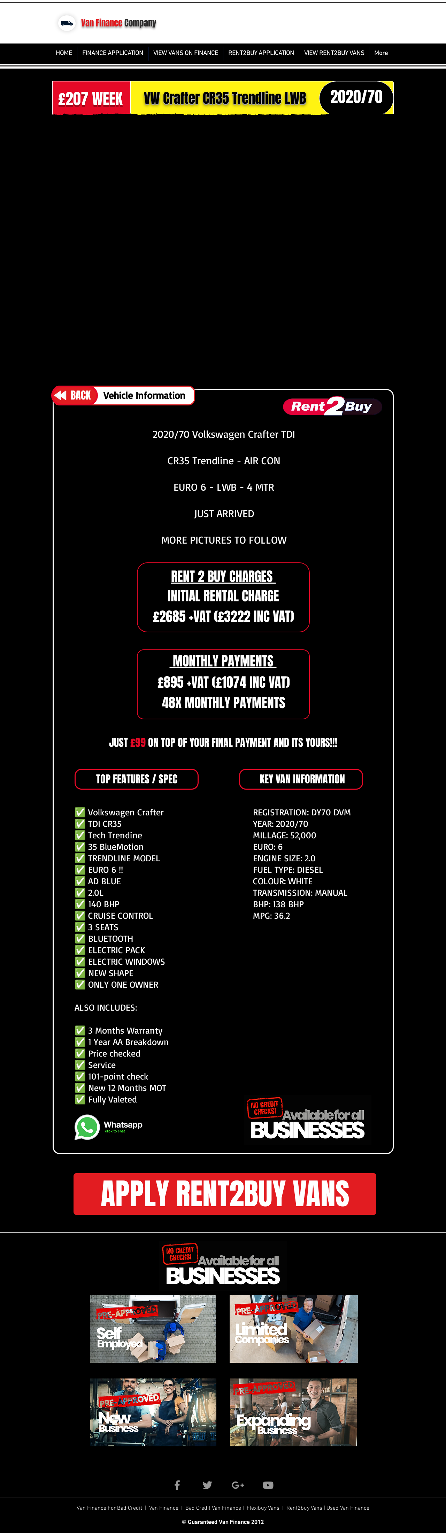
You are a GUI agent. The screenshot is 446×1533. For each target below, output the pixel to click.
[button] (223, 249)
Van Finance (101, 23)
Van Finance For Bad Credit (110, 1508)
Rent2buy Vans (305, 1508)
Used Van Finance (347, 1508)
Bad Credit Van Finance (213, 1508)
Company (140, 23)
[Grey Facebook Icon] (177, 1485)
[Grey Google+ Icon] (237, 1485)
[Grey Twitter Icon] (207, 1485)
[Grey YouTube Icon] (268, 1485)
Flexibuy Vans (263, 1508)
